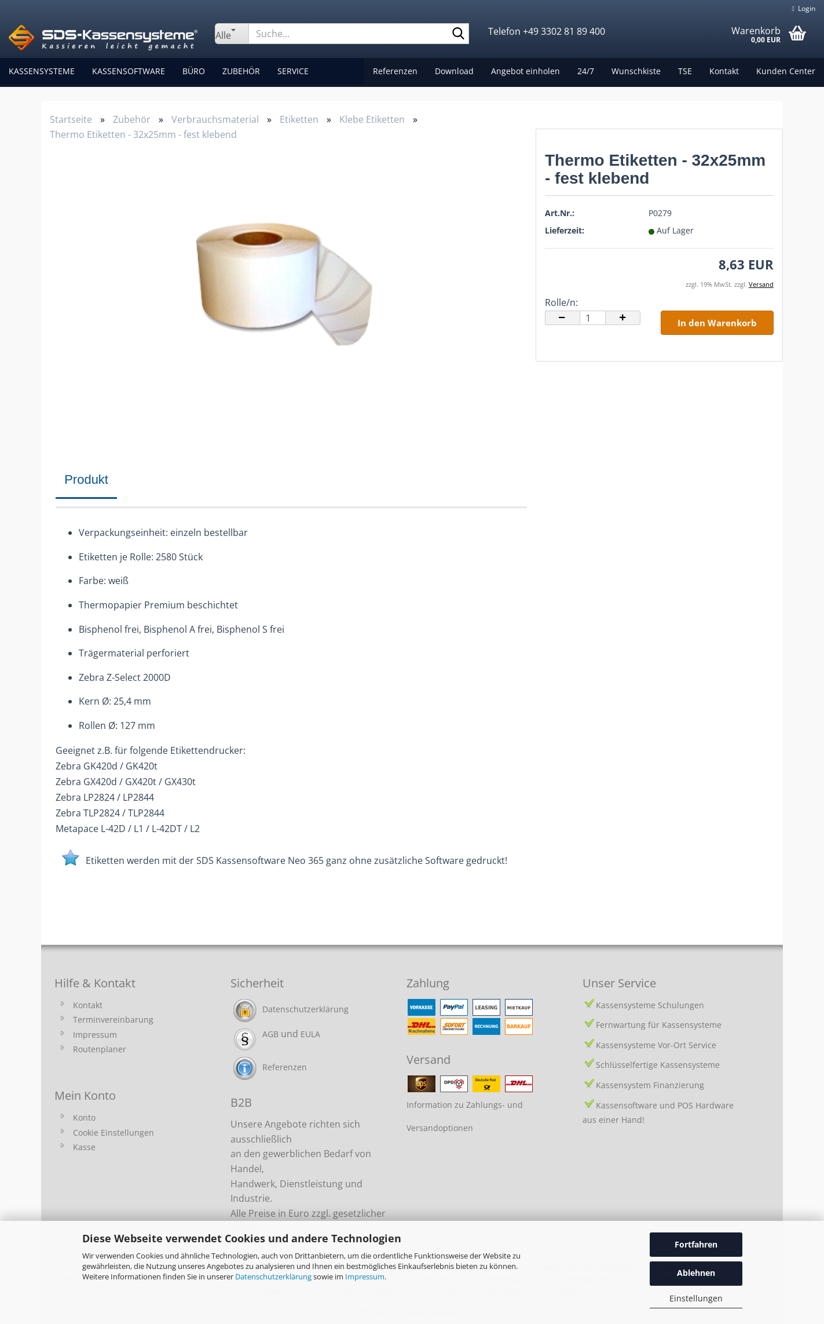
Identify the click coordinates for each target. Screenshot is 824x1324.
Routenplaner (99, 1049)
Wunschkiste (636, 70)
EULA (310, 1033)
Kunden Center (785, 70)
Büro (193, 70)
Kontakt (724, 70)
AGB (270, 1033)
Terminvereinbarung (113, 1019)
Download (454, 70)
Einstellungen (696, 1298)
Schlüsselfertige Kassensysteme (658, 1064)
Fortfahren (696, 1244)
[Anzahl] (593, 318)
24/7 (585, 70)
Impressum (364, 1276)
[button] (562, 318)
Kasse (84, 1146)
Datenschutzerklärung (273, 1276)
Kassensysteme (42, 70)
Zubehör (241, 70)
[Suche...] (231, 33)
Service (293, 70)
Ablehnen (696, 1272)
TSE (685, 70)
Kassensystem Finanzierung (650, 1084)
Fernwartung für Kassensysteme (659, 1024)
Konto (84, 1117)
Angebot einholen (525, 70)
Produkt (86, 479)
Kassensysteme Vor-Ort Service (656, 1045)
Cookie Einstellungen (113, 1132)
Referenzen (395, 70)
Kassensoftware (128, 70)
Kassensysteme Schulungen (650, 1005)
